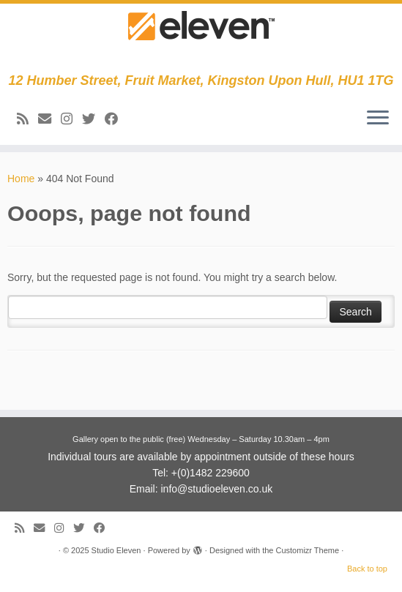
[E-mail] (49, 119)
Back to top (367, 568)
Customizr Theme (307, 550)
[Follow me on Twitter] (93, 119)
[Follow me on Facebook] (116, 119)
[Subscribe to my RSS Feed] (27, 119)
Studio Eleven (116, 550)
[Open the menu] (378, 119)
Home (20, 178)
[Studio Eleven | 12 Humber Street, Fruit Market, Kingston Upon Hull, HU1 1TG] (201, 38)
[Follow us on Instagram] (71, 119)
